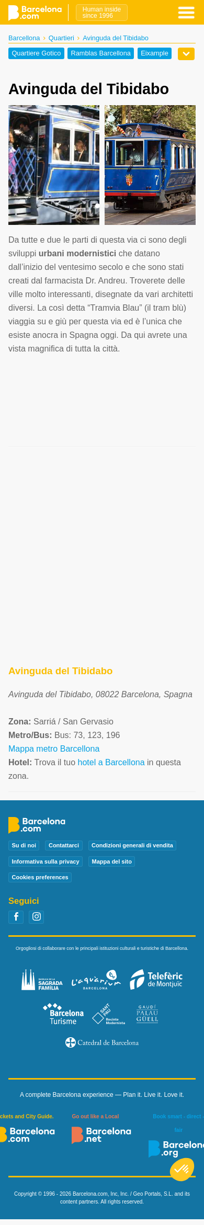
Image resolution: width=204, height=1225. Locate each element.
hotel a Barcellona (110, 762)
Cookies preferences (40, 877)
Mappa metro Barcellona (53, 748)
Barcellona (24, 38)
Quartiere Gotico (36, 54)
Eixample (154, 54)
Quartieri (61, 38)
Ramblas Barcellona (101, 54)
